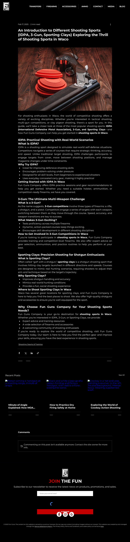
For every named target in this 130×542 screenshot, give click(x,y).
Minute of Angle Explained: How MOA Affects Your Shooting (21, 406)
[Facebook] (59, 514)
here (102, 526)
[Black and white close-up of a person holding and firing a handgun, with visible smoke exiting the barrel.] (65, 390)
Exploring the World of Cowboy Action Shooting (105, 406)
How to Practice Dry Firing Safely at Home (62, 406)
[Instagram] (65, 514)
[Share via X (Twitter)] (25, 353)
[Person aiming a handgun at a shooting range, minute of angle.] (23, 390)
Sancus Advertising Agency (43, 526)
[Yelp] (71, 514)
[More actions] (110, 24)
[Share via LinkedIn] (31, 353)
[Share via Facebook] (19, 353)
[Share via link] (38, 353)
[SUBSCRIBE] (65, 511)
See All (122, 375)
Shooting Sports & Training (31, 344)
